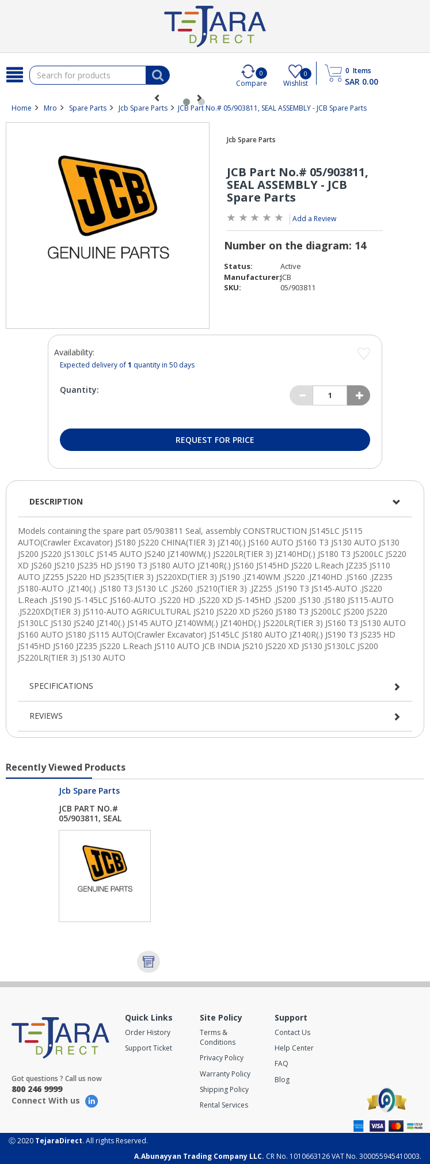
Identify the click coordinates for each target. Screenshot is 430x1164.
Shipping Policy (224, 1089)
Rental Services (224, 1105)
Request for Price (215, 439)
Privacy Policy (221, 1058)
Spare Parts (87, 108)
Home (22, 108)
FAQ (281, 1063)
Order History (147, 1032)
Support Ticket (148, 1048)
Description (56, 501)
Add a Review (314, 218)
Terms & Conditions (217, 1037)
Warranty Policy (225, 1074)
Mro (50, 108)
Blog (282, 1080)
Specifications (61, 685)
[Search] (15, 75)
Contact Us (292, 1032)
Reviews (46, 715)
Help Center (294, 1048)
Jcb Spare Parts (143, 108)
